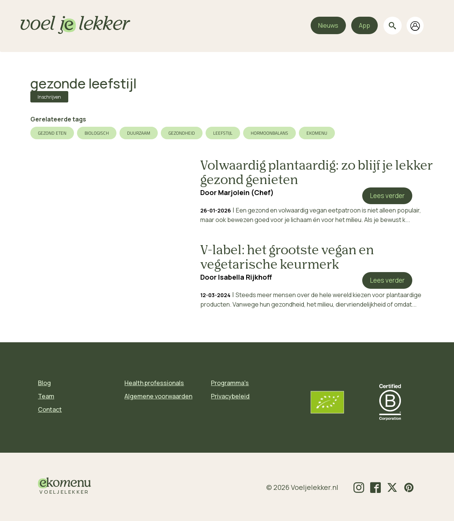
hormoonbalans (269, 133)
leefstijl (222, 133)
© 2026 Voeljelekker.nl (302, 487)
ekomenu (316, 133)
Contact (50, 409)
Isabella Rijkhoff (245, 277)
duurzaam (138, 133)
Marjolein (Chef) (246, 192)
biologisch (97, 133)
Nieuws (328, 25)
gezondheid (181, 133)
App (364, 25)
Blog (44, 383)
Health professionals (154, 383)
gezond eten (52, 133)
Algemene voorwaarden (158, 396)
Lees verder (387, 195)
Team (46, 396)
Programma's (230, 383)
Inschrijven (49, 97)
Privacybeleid (230, 396)
